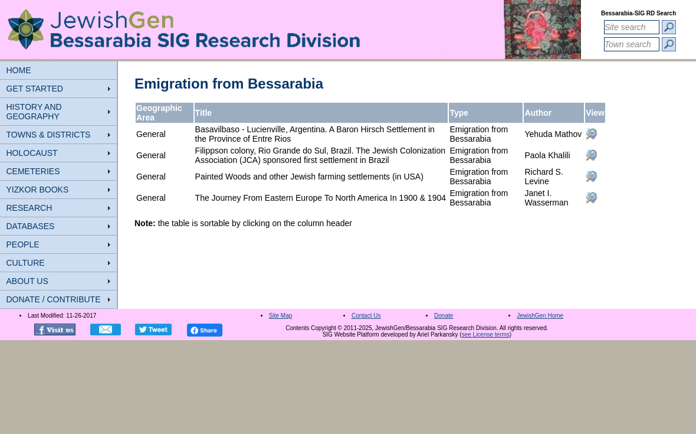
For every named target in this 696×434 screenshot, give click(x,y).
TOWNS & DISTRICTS (48, 134)
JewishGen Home (540, 315)
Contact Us (366, 315)
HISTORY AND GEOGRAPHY (34, 111)
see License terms (486, 334)
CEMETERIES (33, 171)
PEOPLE (23, 244)
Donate (443, 315)
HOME (18, 70)
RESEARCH (29, 208)
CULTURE (25, 262)
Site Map (280, 315)
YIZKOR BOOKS (37, 189)
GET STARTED (34, 88)
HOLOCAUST (32, 153)
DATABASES (30, 226)
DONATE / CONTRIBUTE (53, 299)
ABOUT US (27, 281)
